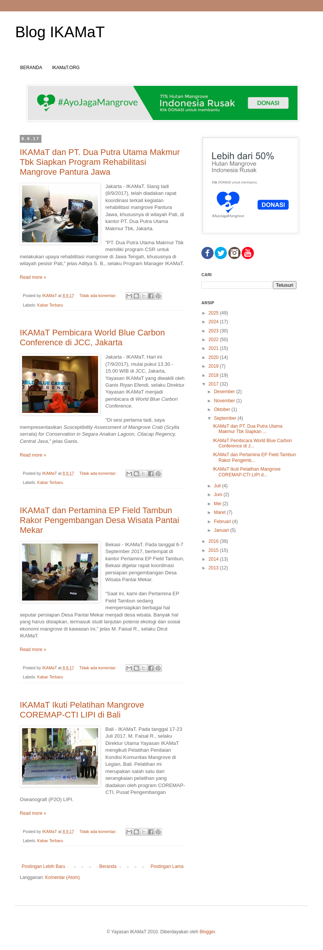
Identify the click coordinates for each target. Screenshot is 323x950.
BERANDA (31, 67)
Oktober (222, 409)
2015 (214, 550)
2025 (214, 313)
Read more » (33, 277)
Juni (218, 494)
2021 (214, 348)
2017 (214, 384)
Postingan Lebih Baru (43, 866)
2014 (214, 559)
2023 (214, 331)
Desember (225, 391)
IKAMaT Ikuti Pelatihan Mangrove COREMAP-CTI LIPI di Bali (82, 709)
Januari (222, 530)
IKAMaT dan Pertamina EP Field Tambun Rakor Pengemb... (254, 457)
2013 (214, 568)
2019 (214, 366)
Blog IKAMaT (60, 32)
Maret (220, 512)
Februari (223, 521)
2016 (214, 541)
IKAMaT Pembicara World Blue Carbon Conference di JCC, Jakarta (92, 337)
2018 (214, 375)
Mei (218, 503)
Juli (218, 485)
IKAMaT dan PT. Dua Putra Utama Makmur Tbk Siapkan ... (247, 429)
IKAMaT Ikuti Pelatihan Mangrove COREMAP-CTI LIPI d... (247, 471)
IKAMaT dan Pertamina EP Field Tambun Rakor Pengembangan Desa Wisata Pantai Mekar (99, 520)
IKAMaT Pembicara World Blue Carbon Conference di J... (252, 443)
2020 (214, 357)
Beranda (107, 866)
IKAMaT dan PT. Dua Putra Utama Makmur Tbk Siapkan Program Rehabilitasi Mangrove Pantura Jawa (100, 162)
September (226, 418)
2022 (214, 339)
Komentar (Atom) (62, 877)
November (225, 400)
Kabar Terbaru (50, 305)
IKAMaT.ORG (66, 67)
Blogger (207, 931)
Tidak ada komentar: (98, 295)
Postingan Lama (167, 866)
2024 (214, 321)
